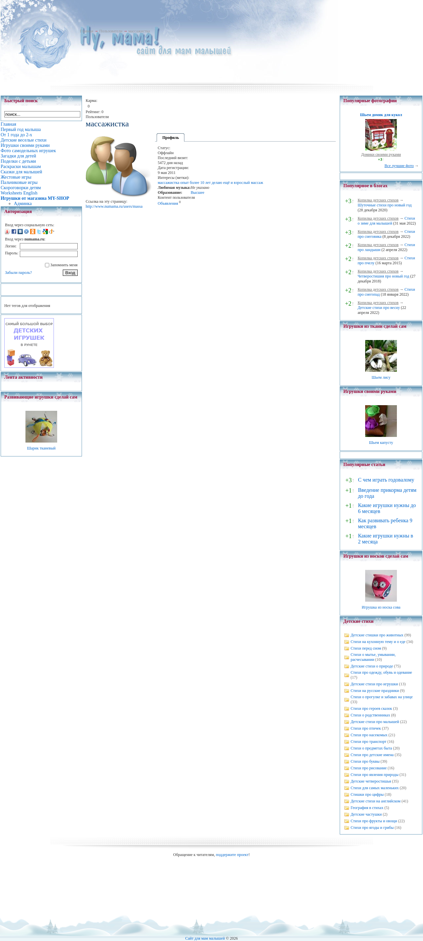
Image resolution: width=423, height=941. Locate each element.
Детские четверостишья (371, 781)
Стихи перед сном (366, 648)
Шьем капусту (381, 442)
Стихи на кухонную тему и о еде (378, 641)
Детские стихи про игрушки (374, 684)
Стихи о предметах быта (371, 748)
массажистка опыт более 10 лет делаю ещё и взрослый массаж (210, 182)
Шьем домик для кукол (381, 114)
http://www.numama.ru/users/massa (114, 206)
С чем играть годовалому (386, 480)
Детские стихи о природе (372, 666)
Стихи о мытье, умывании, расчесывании (373, 657)
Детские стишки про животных (377, 635)
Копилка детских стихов (378, 200)
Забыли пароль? (18, 272)
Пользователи (110, 31)
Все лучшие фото (399, 165)
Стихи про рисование (369, 768)
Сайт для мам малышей (205, 938)
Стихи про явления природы (375, 774)
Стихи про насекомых (369, 735)
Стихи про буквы (365, 761)
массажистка (139, 31)
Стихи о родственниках (370, 715)
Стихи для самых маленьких (375, 788)
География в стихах (367, 807)
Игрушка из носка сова (381, 607)
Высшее (197, 192)
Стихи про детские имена (372, 754)
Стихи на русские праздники (375, 690)
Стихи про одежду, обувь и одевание (381, 672)
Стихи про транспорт (368, 741)
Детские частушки (366, 814)
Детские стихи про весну (379, 307)
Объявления (168, 203)
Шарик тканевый (41, 448)
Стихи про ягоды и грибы (372, 827)
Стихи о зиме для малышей (386, 221)
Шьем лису (380, 377)
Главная (86, 31)
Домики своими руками (381, 154)
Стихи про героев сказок (371, 708)
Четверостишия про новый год (383, 276)
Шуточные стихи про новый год (385, 205)
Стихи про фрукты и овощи (374, 821)
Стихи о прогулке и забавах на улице (382, 697)
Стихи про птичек (366, 728)
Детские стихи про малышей (375, 721)
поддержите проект (232, 854)
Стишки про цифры (367, 794)
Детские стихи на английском (376, 801)
